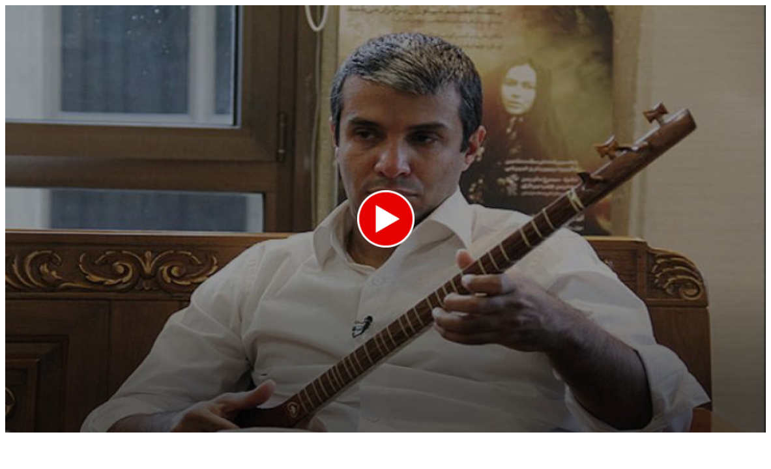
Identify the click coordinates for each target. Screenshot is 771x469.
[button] (386, 219)
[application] (385, 219)
